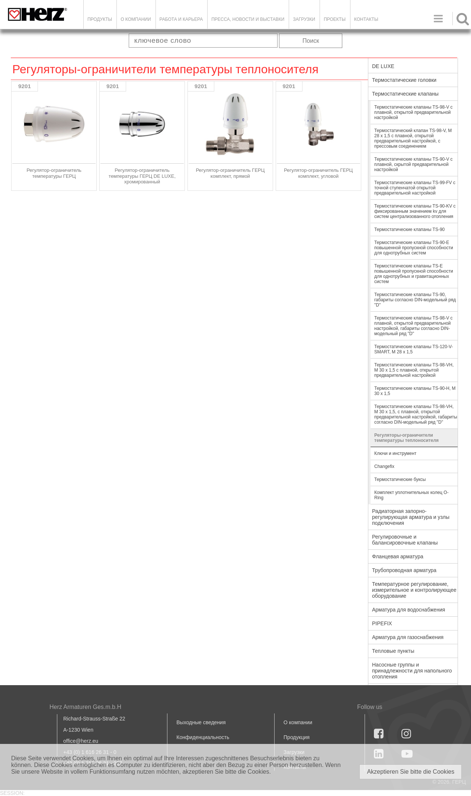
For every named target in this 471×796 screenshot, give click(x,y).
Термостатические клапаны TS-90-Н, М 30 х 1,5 (415, 391)
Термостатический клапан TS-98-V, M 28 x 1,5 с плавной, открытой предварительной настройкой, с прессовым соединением (413, 138)
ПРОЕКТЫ (335, 19)
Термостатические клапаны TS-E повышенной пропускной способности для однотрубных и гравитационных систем (413, 273)
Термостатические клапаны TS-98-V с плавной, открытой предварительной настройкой (413, 112)
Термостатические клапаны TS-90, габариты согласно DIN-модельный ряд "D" (415, 300)
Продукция (296, 737)
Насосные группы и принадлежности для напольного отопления (412, 671)
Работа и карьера (181, 19)
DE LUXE (383, 66)
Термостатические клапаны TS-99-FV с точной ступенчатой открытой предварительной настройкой (414, 188)
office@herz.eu (80, 741)
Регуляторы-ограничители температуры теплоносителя (406, 438)
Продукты (99, 19)
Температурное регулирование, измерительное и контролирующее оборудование (414, 590)
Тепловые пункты (393, 651)
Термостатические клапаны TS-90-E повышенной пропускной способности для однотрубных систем (413, 248)
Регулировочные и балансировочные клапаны (405, 540)
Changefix (384, 466)
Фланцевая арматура (397, 556)
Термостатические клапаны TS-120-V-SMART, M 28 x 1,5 (413, 349)
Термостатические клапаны (405, 94)
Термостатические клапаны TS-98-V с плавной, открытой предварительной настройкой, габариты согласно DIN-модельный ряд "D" (413, 325)
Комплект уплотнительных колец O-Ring (411, 495)
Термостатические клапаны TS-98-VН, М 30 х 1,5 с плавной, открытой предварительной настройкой (414, 370)
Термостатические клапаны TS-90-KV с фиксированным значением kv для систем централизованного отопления (415, 211)
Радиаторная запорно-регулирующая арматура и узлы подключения (410, 517)
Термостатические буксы (400, 479)
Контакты (366, 19)
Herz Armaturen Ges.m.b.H (85, 707)
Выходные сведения (200, 722)
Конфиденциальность (202, 737)
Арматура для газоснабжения (407, 637)
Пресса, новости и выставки (247, 19)
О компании (136, 19)
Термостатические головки (404, 80)
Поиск (310, 41)
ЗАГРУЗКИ (304, 19)
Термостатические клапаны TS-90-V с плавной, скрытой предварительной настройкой (413, 164)
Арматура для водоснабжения (408, 610)
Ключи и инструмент (395, 453)
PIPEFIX (382, 623)
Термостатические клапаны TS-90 (409, 229)
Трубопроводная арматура (404, 570)
